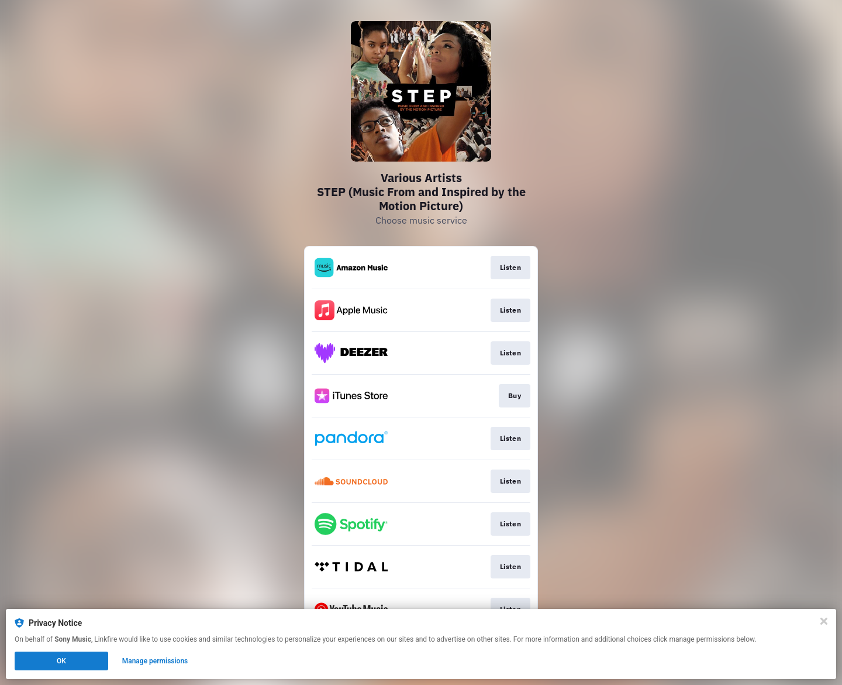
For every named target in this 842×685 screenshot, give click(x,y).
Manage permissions (155, 661)
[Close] (824, 621)
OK (61, 661)
